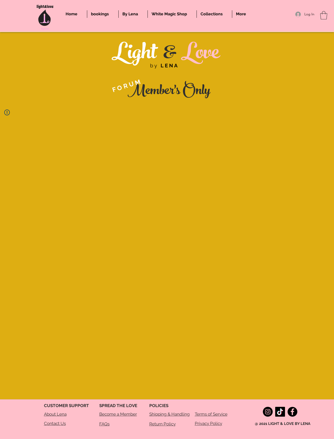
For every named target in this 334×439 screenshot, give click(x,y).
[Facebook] (292, 412)
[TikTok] (280, 412)
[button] (323, 15)
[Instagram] (268, 412)
